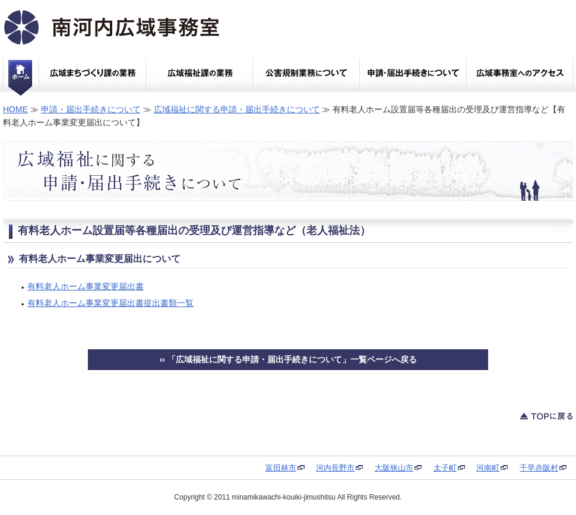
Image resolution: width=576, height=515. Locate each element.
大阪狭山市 (394, 467)
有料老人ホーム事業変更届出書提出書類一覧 (110, 303)
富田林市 (280, 467)
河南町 (487, 467)
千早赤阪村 (539, 467)
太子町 (445, 467)
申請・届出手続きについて (91, 109)
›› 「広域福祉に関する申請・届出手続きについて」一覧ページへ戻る (287, 359)
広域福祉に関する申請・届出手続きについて (237, 109)
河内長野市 (335, 467)
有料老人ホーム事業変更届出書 (85, 286)
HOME (15, 109)
